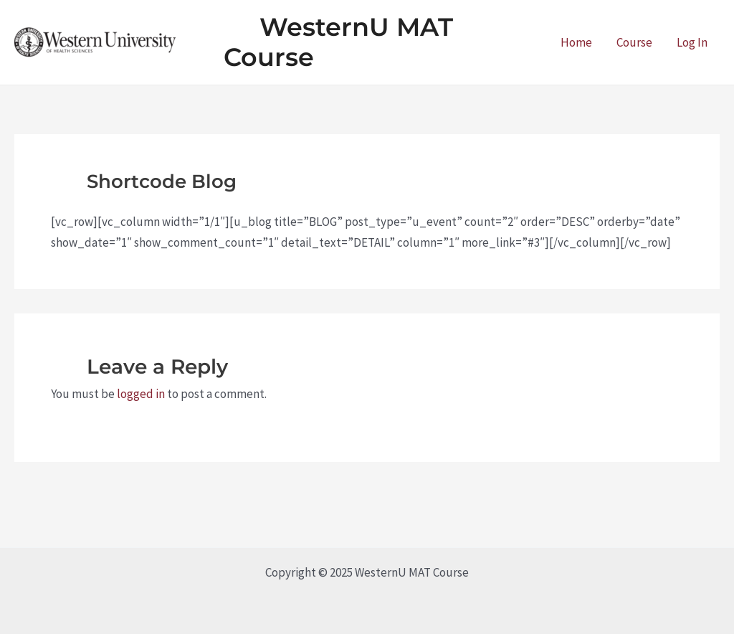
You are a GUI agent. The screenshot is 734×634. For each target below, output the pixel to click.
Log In (692, 42)
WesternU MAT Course (338, 41)
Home (576, 42)
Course (634, 42)
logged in (141, 394)
